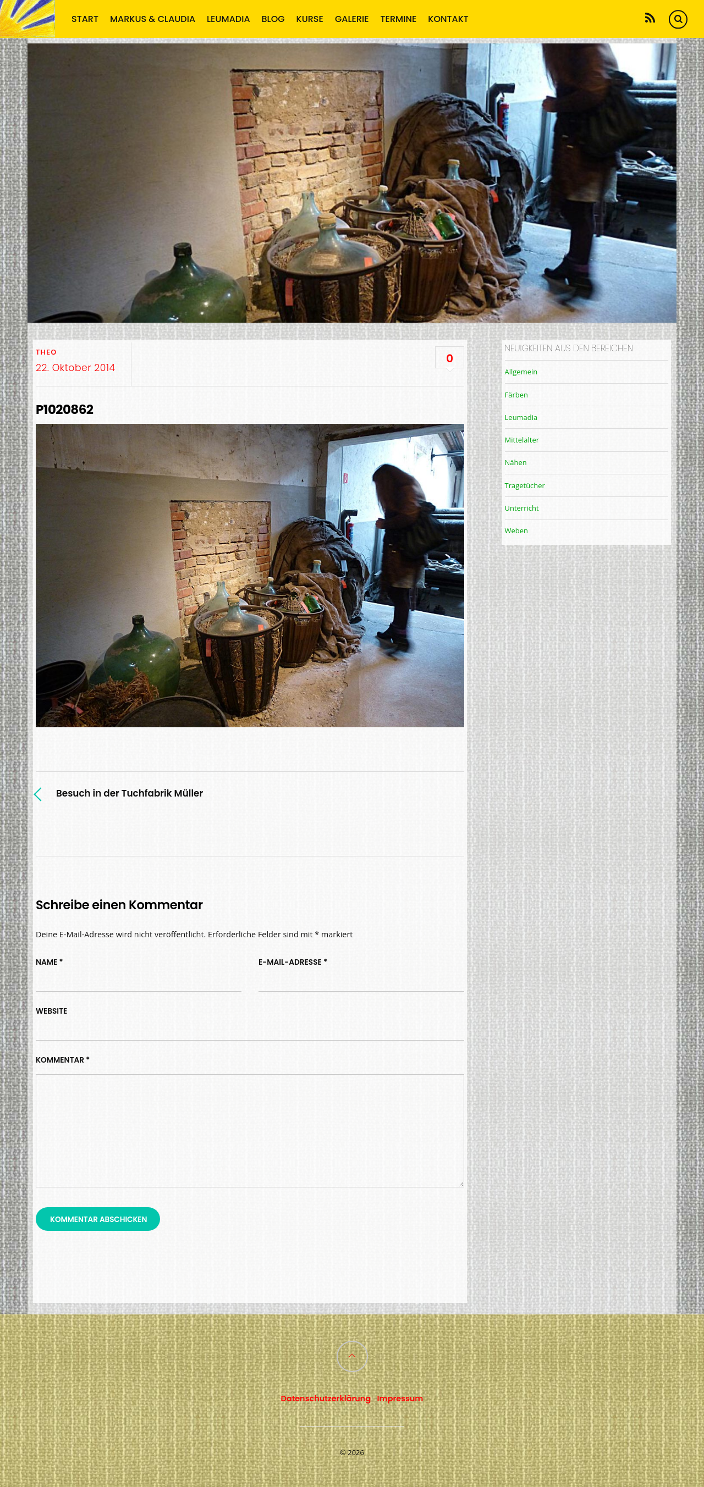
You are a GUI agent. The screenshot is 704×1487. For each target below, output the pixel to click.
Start (85, 18)
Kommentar (63, 1060)
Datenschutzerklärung (326, 1398)
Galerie (352, 18)
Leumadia (228, 18)
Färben (516, 395)
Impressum (400, 1398)
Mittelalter (522, 440)
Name (49, 962)
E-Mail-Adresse (292, 962)
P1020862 (64, 409)
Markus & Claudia (152, 18)
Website (51, 1011)
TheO (46, 352)
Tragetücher (525, 485)
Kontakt (448, 18)
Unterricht (522, 508)
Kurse (309, 18)
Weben (516, 530)
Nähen (516, 462)
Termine (399, 18)
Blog (273, 18)
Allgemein (521, 372)
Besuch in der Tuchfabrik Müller (129, 793)
